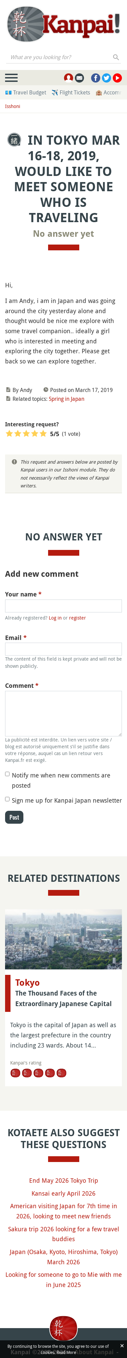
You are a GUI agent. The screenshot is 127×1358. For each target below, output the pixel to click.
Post (14, 817)
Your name (23, 594)
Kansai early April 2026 (63, 1193)
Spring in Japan (66, 399)
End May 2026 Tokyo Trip (63, 1180)
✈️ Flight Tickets (70, 92)
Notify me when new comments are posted (61, 780)
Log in (55, 617)
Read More (66, 1352)
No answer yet (63, 234)
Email (16, 637)
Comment (22, 685)
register (77, 617)
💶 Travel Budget (25, 92)
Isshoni (12, 106)
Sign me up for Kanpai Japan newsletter (67, 800)
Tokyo (27, 983)
